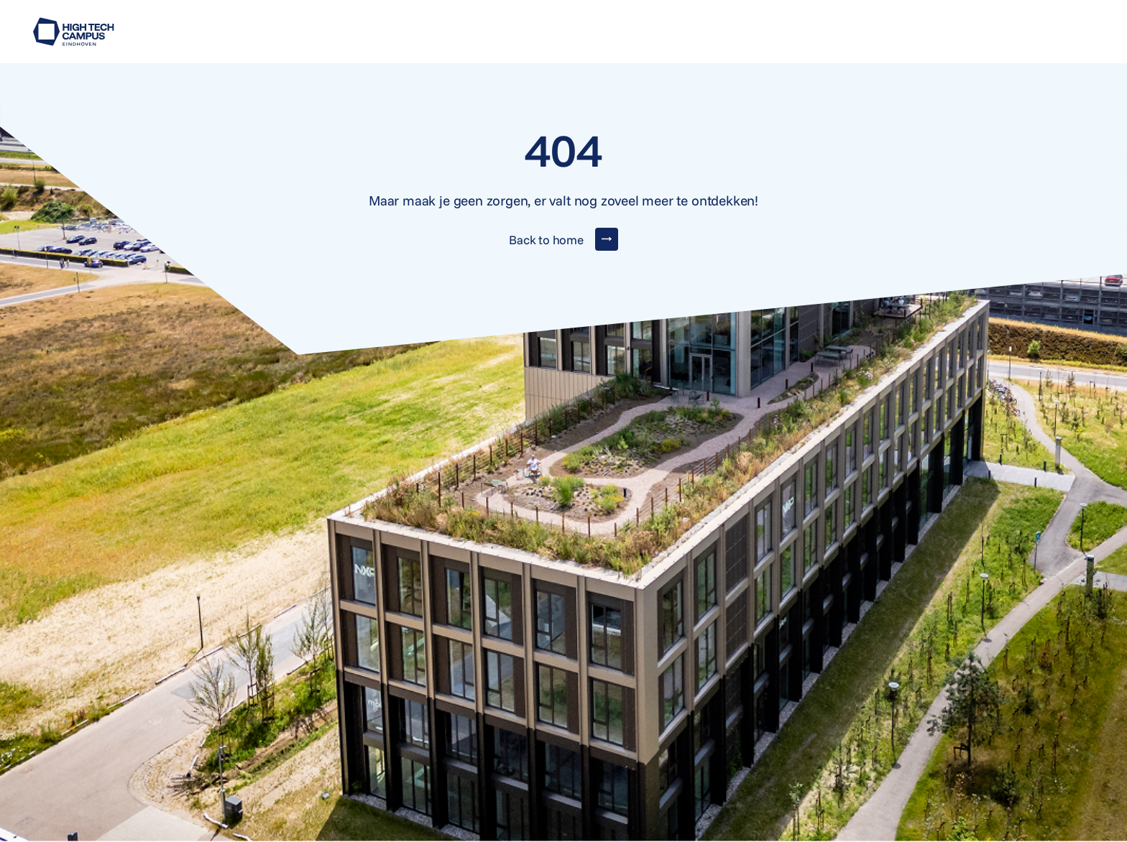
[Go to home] (73, 31)
